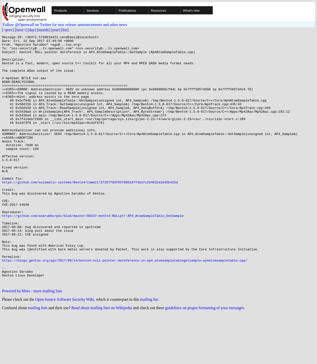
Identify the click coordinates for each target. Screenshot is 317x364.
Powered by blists (16, 341)
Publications (127, 10)
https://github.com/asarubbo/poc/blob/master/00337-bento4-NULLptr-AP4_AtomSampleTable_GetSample (93, 252)
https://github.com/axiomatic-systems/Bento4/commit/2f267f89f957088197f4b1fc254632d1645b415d (90, 212)
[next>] (20, 30)
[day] (31, 30)
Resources (158, 10)
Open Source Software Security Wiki (64, 349)
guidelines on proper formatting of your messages (204, 358)
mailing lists (38, 358)
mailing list (149, 349)
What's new (191, 10)
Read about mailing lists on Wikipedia (101, 358)
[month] (43, 30)
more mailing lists (47, 341)
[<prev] (8, 30)
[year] (55, 30)
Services (92, 10)
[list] (65, 30)
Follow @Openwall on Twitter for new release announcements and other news (65, 25)
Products (60, 10)
